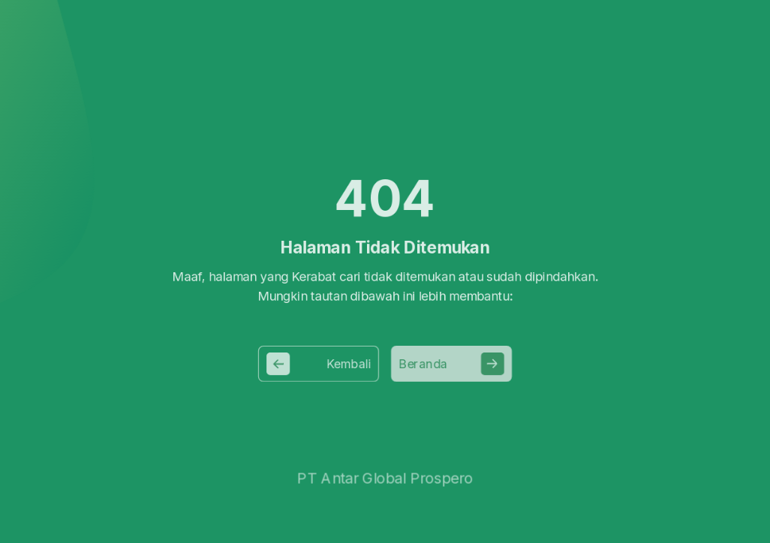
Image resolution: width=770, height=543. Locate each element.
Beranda (454, 363)
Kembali (316, 363)
